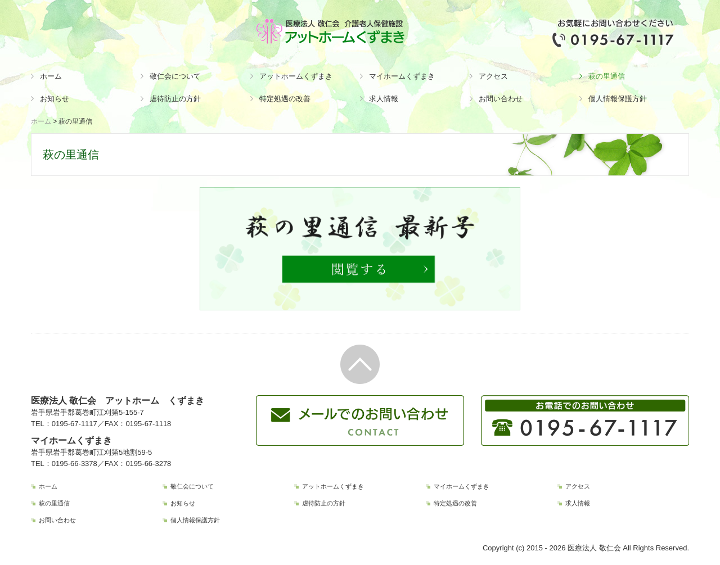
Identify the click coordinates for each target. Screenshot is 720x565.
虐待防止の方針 (175, 98)
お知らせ (54, 98)
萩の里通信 (606, 76)
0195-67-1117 (74, 423)
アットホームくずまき (295, 76)
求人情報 (383, 98)
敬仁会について (175, 76)
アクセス (493, 76)
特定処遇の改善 (284, 98)
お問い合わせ (501, 98)
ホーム (51, 76)
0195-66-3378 (74, 463)
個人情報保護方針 (617, 98)
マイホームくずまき (402, 76)
